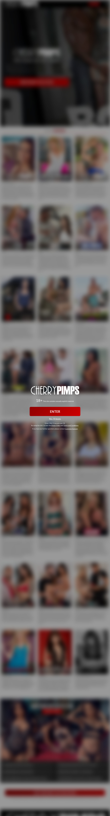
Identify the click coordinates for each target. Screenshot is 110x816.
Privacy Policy (55, 425)
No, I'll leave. (55, 418)
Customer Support (71, 429)
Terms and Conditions (71, 425)
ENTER (55, 411)
